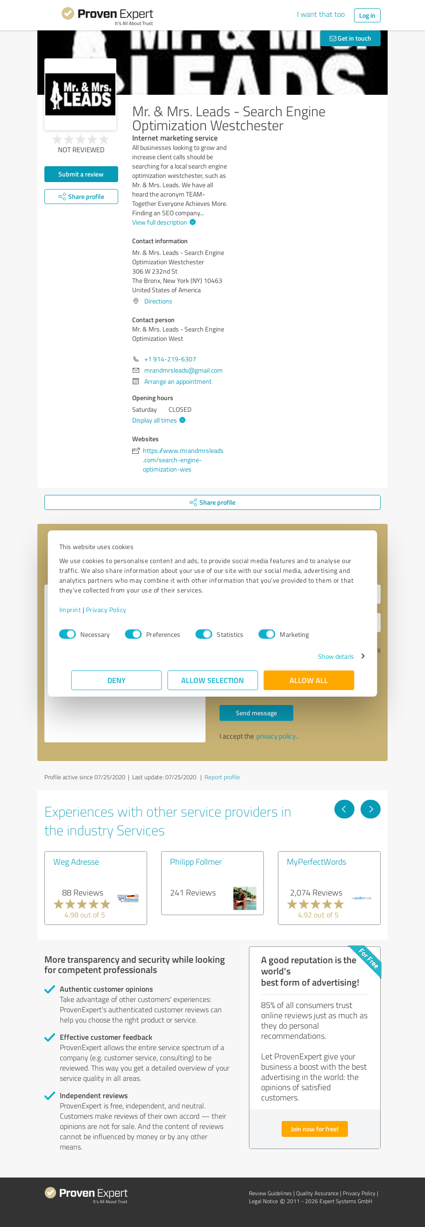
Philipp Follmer (196, 861)
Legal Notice (263, 1201)
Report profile (222, 777)
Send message (256, 712)
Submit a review (81, 173)
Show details (324, 656)
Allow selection (212, 680)
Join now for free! (315, 1128)
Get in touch (350, 38)
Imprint (82, 609)
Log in (367, 15)
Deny (116, 680)
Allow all (309, 680)
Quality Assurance (317, 1193)
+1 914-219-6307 (170, 358)
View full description (162, 222)
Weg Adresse (76, 861)
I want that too (321, 14)
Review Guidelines (270, 1193)
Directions (158, 300)
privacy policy (276, 736)
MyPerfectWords (316, 861)
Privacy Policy (118, 609)
